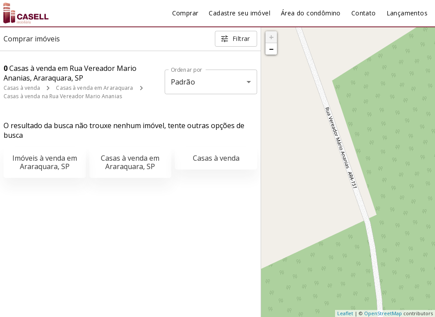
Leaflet (345, 313)
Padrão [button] (183, 82)
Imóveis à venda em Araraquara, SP (44, 162)
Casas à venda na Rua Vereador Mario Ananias (63, 96)
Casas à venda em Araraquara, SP (130, 162)
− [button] (271, 49)
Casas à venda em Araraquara (94, 88)
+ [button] (271, 37)
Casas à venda (22, 88)
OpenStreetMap (383, 313)
